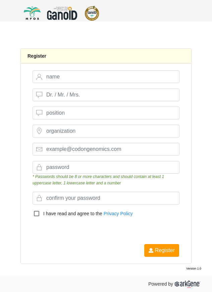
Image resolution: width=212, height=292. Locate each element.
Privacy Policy (118, 213)
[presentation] (85, 231)
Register (162, 250)
